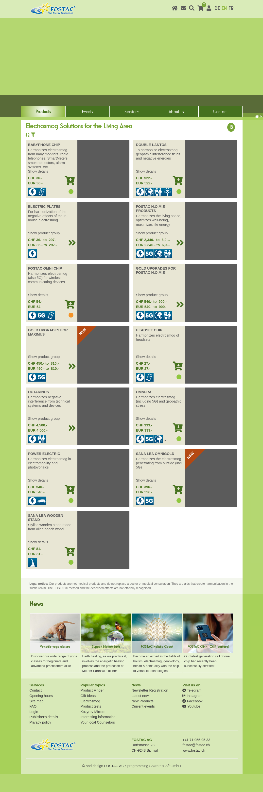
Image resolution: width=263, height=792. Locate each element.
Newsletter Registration (149, 709)
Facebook (192, 719)
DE (217, 8)
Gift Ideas (88, 714)
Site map (37, 719)
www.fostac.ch (193, 769)
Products (43, 125)
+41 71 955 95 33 (196, 758)
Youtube (191, 725)
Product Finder (92, 709)
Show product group (44, 251)
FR (230, 8)
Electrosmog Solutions (85, 134)
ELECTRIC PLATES (44, 225)
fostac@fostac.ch (196, 763)
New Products (142, 719)
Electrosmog (90, 719)
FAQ (33, 725)
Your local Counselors (97, 741)
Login (34, 730)
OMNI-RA (143, 410)
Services (132, 125)
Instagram (192, 714)
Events (87, 125)
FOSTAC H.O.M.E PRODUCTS (150, 227)
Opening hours (41, 714)
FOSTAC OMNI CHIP (45, 287)
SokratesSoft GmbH (165, 784)
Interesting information (97, 735)
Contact (220, 125)
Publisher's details (44, 735)
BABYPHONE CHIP (44, 163)
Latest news (140, 714)
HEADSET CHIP (149, 348)
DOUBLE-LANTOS (151, 163)
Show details (38, 190)
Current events (143, 725)
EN (224, 8)
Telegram (191, 709)
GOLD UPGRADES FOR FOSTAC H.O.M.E (156, 289)
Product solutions (49, 134)
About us (176, 125)
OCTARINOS (38, 410)
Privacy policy (40, 741)
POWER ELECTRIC (44, 472)
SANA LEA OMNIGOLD (155, 472)
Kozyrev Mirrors (92, 730)
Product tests (90, 725)
